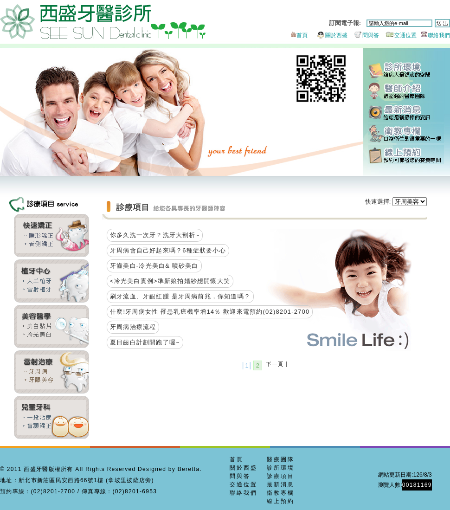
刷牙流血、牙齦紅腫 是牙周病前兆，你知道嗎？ (180, 296)
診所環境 (406, 70)
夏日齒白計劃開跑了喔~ (145, 342)
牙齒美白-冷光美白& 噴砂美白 (154, 265)
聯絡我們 (434, 35)
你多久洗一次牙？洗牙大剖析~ (154, 235)
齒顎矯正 (51, 235)
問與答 (364, 35)
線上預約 (406, 154)
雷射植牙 (51, 281)
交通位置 (399, 35)
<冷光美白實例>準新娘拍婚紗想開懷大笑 (170, 281)
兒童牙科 (51, 417)
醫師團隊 (406, 91)
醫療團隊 (281, 459)
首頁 (298, 35)
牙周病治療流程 (133, 326)
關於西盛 (328, 35)
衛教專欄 (406, 133)
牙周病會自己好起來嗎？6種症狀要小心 (168, 250)
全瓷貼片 (51, 326)
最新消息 (406, 112)
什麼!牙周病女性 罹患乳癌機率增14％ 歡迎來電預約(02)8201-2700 (209, 311)
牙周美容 (51, 372)
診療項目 (281, 476)
